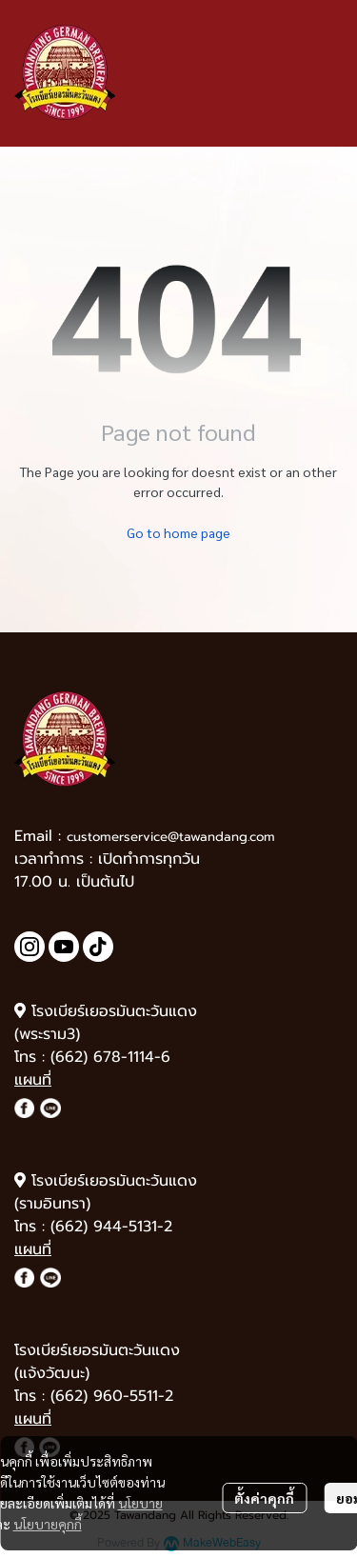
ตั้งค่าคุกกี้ (264, 1498)
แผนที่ (32, 1080)
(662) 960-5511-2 (111, 1396)
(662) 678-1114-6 (110, 1057)
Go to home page (178, 532)
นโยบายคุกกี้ (47, 1523)
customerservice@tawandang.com (171, 837)
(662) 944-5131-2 (111, 1226)
